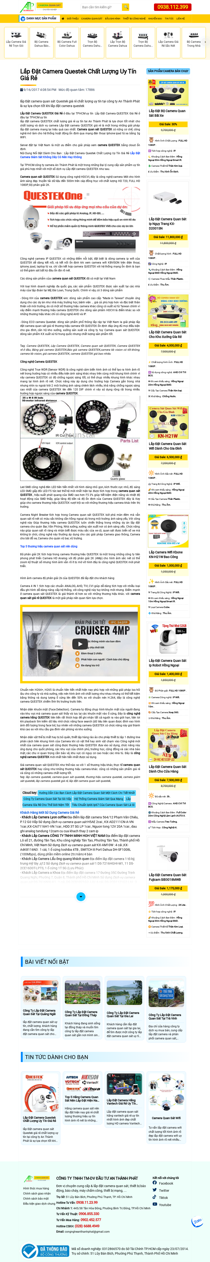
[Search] (101, 7)
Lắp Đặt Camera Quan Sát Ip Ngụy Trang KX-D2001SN (167, 223)
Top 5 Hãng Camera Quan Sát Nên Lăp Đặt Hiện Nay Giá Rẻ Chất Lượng (82, 1099)
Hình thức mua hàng (36, 1188)
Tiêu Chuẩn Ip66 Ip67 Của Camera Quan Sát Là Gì (103, 805)
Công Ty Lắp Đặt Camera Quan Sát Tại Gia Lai (123, 1014)
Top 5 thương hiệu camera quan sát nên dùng (48, 546)
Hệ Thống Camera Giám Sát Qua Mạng (98, 799)
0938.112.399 (172, 7)
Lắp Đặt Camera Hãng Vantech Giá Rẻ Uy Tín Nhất (121, 1102)
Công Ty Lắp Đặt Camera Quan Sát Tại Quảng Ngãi (39, 1012)
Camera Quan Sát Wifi (166, 1118)
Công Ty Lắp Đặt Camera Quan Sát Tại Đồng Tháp (81, 1013)
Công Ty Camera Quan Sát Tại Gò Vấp (47, 799)
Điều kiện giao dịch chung (39, 1203)
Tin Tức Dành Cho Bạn (56, 1057)
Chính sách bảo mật (36, 1198)
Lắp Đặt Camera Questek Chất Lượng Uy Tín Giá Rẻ (78, 75)
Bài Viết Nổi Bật (47, 962)
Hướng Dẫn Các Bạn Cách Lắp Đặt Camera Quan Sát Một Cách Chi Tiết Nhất (87, 793)
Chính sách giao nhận (37, 1193)
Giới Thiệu (72, 18)
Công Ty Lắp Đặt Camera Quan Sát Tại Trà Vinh (165, 1016)
